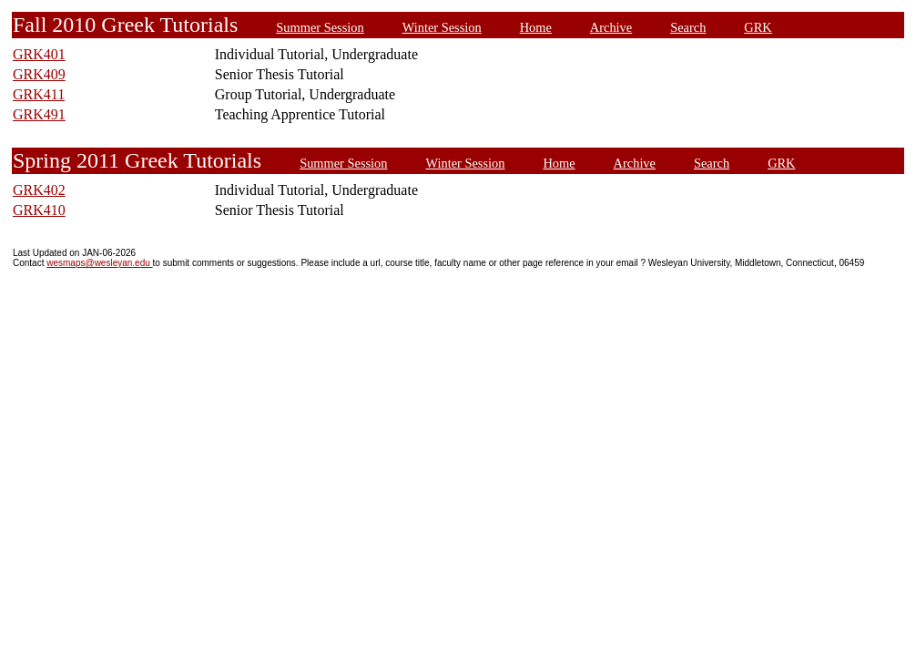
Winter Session (442, 27)
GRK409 (39, 74)
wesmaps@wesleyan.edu (99, 263)
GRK (757, 27)
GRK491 (39, 114)
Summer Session (319, 27)
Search (688, 27)
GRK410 (39, 210)
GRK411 (39, 94)
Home (536, 27)
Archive (611, 27)
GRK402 (39, 190)
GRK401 (39, 54)
